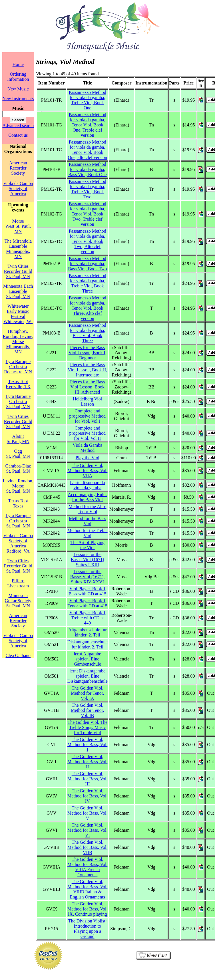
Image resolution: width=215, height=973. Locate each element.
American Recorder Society (18, 168)
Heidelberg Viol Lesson (87, 401)
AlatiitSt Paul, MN (18, 439)
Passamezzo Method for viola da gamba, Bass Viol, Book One (87, 169)
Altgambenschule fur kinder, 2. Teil (87, 632)
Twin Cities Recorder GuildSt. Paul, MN (18, 271)
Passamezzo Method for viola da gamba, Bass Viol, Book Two (87, 263)
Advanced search (18, 125)
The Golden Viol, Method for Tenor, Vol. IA (87, 693)
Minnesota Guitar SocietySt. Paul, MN (18, 600)
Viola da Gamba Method (87, 448)
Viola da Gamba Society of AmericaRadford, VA (18, 543)
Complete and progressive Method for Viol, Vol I (87, 416)
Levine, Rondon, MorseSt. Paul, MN (18, 485)
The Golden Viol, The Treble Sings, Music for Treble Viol (87, 727)
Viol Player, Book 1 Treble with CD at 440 (87, 617)
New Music (18, 88)
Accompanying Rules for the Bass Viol (87, 497)
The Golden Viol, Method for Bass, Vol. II (87, 761)
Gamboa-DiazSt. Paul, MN (18, 469)
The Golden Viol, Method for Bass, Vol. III (87, 778)
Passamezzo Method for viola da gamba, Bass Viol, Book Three (87, 333)
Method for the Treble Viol (87, 533)
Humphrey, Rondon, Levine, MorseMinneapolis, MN (18, 341)
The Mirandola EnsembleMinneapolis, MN (18, 249)
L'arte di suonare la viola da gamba (87, 485)
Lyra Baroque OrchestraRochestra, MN (18, 366)
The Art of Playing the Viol (87, 545)
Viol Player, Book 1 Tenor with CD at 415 (87, 603)
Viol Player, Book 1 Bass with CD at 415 (87, 591)
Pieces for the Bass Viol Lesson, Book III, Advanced (87, 386)
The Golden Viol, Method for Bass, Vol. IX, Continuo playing (87, 908)
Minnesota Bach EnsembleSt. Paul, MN (18, 291)
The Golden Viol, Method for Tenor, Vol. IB (87, 710)
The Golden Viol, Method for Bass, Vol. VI (87, 830)
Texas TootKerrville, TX (18, 384)
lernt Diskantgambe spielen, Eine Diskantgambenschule (87, 676)
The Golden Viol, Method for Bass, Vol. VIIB (87, 847)
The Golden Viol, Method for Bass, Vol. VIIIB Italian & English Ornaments (87, 889)
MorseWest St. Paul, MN (18, 226)
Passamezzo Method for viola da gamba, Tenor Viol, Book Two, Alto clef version (87, 241)
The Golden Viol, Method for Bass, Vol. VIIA (87, 470)
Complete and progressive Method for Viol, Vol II (87, 433)
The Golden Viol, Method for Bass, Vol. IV (87, 795)
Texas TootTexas (18, 503)
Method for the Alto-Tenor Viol (88, 509)
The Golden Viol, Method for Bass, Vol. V (87, 813)
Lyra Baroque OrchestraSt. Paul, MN (18, 401)
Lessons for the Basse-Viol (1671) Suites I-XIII (87, 559)
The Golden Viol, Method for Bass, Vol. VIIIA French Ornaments (87, 867)
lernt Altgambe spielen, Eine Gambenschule (87, 658)
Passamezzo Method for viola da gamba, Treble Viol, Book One (87, 100)
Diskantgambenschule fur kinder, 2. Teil (87, 644)
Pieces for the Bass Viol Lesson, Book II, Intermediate (87, 369)
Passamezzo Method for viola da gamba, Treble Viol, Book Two (87, 189)
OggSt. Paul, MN (18, 454)
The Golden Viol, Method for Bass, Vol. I (87, 744)
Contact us (18, 135)
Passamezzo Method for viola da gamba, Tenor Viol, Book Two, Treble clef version (87, 214)
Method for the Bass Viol (87, 521)
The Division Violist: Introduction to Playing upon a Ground (87, 928)
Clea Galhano (18, 655)
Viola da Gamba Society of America (18, 188)
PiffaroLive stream (18, 583)
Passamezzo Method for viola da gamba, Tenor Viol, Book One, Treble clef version (87, 125)
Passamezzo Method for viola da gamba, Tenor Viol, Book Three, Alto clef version (87, 308)
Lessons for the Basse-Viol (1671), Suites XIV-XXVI (87, 576)
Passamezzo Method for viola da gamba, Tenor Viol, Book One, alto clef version (87, 150)
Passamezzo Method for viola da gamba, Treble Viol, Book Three (87, 283)
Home (18, 64)
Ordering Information (18, 77)
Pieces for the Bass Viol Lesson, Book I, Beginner (88, 352)
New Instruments (18, 98)
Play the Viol (87, 457)
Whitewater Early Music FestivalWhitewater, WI (18, 314)
